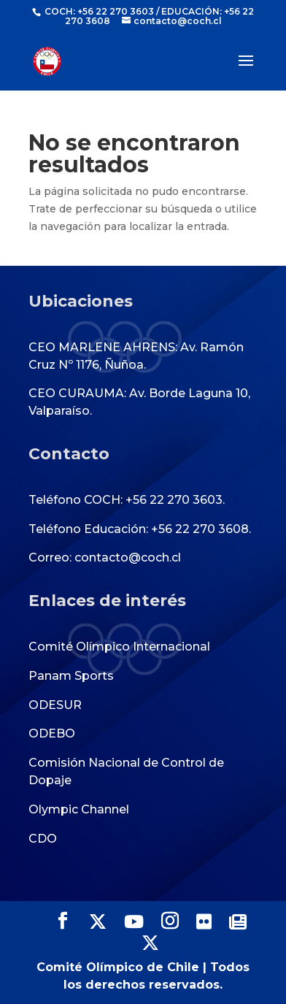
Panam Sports (71, 676)
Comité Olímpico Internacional (119, 647)
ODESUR (55, 705)
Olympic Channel (78, 809)
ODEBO (51, 733)
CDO (42, 839)
